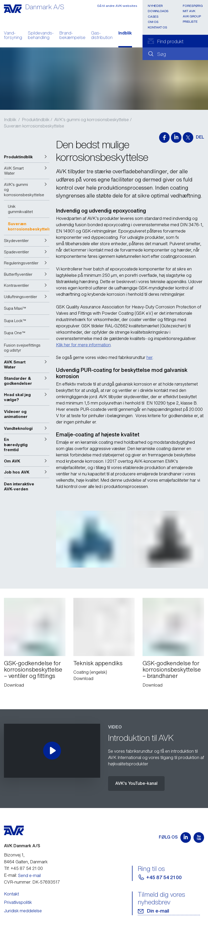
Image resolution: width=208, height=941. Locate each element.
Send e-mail (29, 864)
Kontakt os (157, 27)
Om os (153, 21)
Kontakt (11, 883)
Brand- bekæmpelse (72, 36)
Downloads (158, 11)
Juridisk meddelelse (23, 900)
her (149, 357)
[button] (26, 156)
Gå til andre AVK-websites (117, 5)
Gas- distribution (102, 36)
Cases (153, 16)
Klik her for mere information (83, 345)
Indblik (125, 33)
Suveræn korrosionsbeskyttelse (34, 126)
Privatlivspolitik (18, 891)
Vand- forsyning (13, 36)
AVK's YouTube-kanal (136, 773)
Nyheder (155, 5)
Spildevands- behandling (41, 36)
